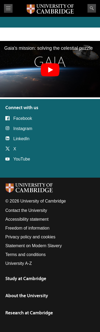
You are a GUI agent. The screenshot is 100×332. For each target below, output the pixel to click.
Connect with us (21, 107)
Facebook (22, 118)
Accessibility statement (27, 219)
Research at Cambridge (29, 313)
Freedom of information (27, 228)
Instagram (22, 128)
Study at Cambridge (25, 278)
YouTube (21, 159)
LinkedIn (21, 138)
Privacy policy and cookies (30, 237)
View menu (8, 8)
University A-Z (18, 263)
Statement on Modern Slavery (33, 245)
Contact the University (26, 210)
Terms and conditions (25, 254)
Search (91, 8)
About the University (26, 295)
